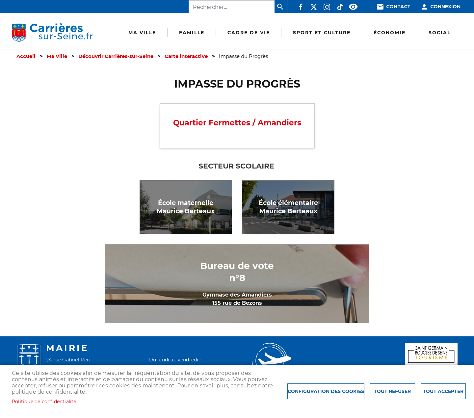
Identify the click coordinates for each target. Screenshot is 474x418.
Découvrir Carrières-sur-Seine (115, 56)
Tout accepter (443, 391)
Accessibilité (353, 6)
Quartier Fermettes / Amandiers (237, 122)
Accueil (26, 56)
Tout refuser (392, 391)
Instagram (326, 6)
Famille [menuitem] (191, 33)
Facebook (300, 6)
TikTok (340, 6)
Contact (398, 7)
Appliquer (281, 6)
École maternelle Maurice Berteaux (186, 207)
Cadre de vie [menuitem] (248, 33)
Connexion (445, 7)
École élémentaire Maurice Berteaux (288, 207)
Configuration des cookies (326, 391)
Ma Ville (57, 56)
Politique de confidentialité (44, 401)
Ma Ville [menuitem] (142, 33)
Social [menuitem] (440, 33)
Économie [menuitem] (390, 33)
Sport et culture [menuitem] (322, 33)
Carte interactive (186, 56)
